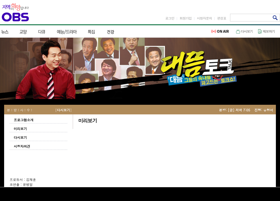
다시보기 (244, 31)
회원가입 (186, 18)
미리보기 (20, 128)
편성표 (221, 18)
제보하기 (266, 31)
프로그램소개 (23, 119)
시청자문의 (204, 18)
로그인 (169, 18)
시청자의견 (22, 146)
